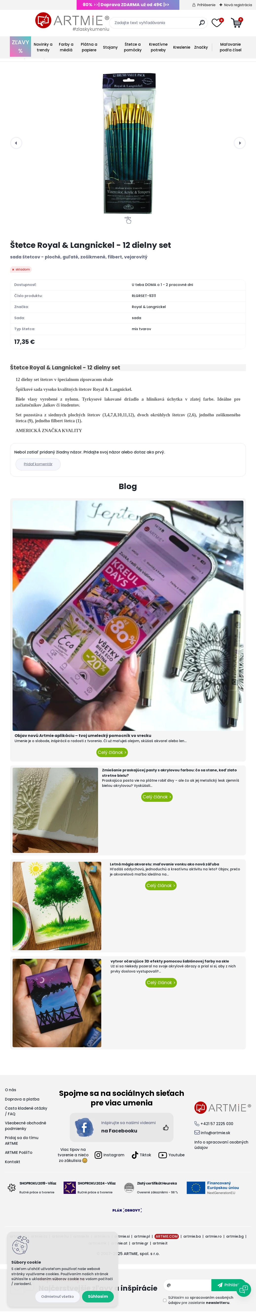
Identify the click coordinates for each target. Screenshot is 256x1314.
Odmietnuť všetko (57, 1296)
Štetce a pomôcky (133, 47)
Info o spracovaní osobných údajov (221, 1147)
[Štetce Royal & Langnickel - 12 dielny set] (128, 143)
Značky (201, 47)
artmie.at (119, 1245)
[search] (193, 24)
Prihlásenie (206, 4)
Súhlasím (98, 1296)
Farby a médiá (66, 47)
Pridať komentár (40, 466)
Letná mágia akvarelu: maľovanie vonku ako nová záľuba (164, 866)
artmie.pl (142, 1238)
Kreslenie (181, 47)
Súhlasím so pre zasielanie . (200, 1303)
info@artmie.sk (215, 1135)
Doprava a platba (22, 1101)
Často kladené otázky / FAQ (26, 1113)
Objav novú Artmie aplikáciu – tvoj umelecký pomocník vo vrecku (83, 738)
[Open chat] (243, 1289)
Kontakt (12, 1164)
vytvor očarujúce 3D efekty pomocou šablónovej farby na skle (170, 963)
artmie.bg (235, 1238)
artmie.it (160, 1245)
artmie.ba (192, 1238)
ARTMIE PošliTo (18, 1155)
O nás (10, 1092)
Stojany (110, 47)
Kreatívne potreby (158, 47)
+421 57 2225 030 (216, 1126)
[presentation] (16, 143)
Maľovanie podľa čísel (230, 47)
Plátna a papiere (89, 47)
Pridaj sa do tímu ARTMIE (21, 1143)
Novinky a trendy (43, 47)
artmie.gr (140, 1245)
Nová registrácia (238, 4)
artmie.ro (213, 1238)
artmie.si (122, 1238)
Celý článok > (112, 755)
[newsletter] (229, 1287)
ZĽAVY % (20, 46)
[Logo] (47, 22)
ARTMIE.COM (167, 1238)
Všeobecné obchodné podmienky (25, 1128)
